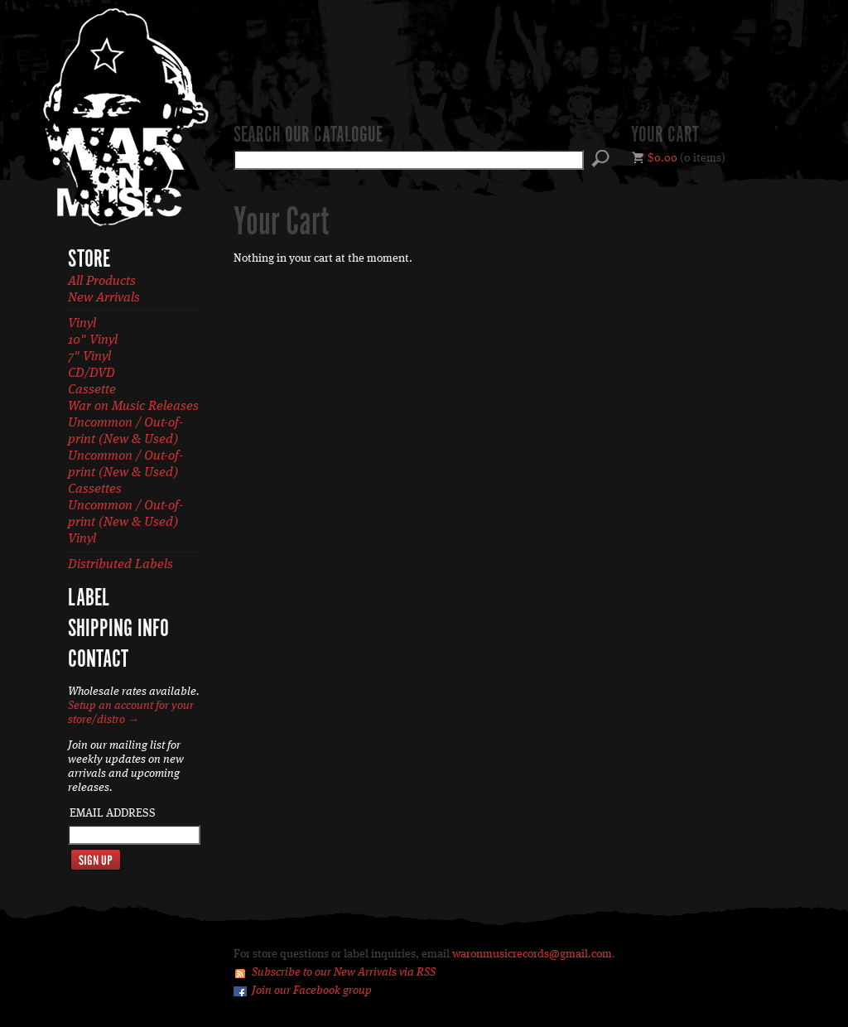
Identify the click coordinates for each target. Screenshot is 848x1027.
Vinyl (82, 323)
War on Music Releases (133, 406)
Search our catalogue (308, 135)
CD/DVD (91, 373)
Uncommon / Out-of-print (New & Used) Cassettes (125, 473)
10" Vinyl (93, 340)
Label (88, 599)
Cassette (92, 390)
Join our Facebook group (312, 990)
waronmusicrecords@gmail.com (532, 954)
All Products (102, 281)
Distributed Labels (120, 564)
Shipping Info (118, 629)
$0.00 (662, 158)
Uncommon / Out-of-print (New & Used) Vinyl (125, 522)
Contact (98, 660)
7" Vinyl (89, 357)
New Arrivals (104, 298)
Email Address (113, 813)
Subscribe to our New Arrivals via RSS (344, 972)
